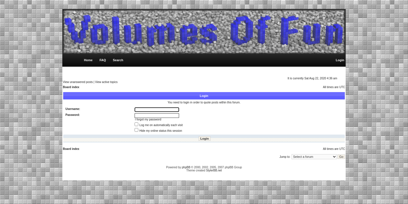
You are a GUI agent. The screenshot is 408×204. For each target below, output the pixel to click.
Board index (71, 87)
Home (88, 60)
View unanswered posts (78, 82)
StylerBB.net (214, 170)
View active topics (106, 82)
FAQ (102, 60)
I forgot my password (148, 119)
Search (118, 60)
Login (340, 60)
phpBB (186, 167)
